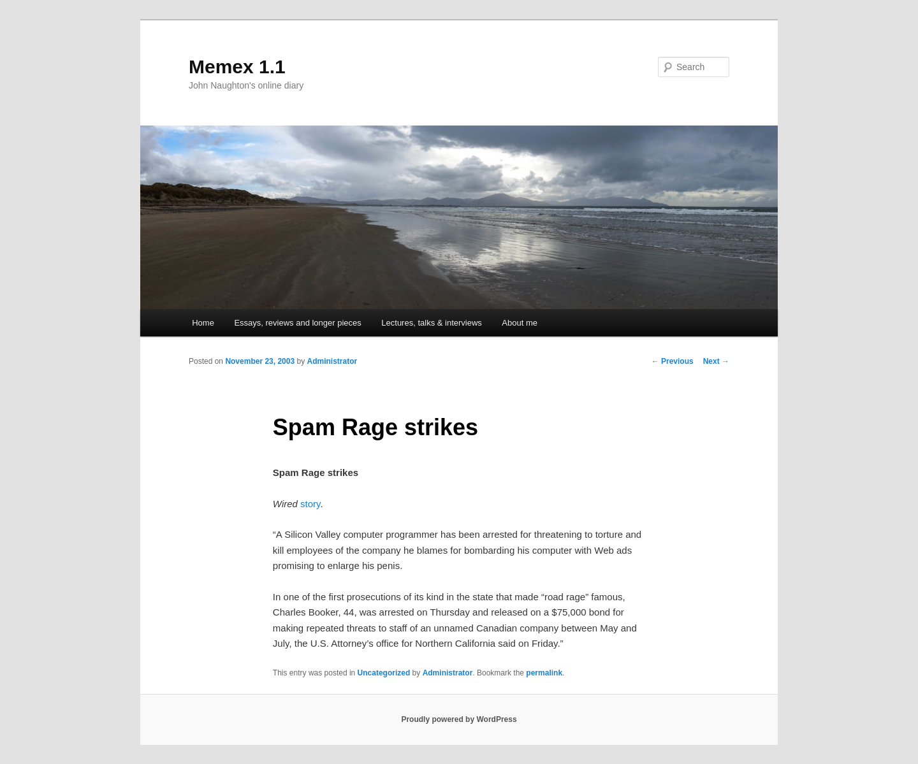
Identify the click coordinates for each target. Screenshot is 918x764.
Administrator (332, 361)
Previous (673, 361)
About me (519, 323)
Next (716, 361)
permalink (544, 672)
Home (203, 323)
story (310, 503)
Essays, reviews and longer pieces (297, 323)
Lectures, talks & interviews (431, 323)
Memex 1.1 (237, 66)
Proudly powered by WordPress (458, 719)
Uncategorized (384, 672)
